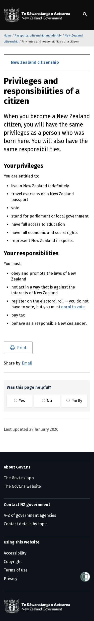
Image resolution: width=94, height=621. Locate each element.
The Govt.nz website (22, 486)
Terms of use (16, 570)
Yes (19, 400)
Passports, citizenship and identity (38, 35)
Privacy (10, 578)
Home (8, 35)
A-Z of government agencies (30, 515)
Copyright (13, 561)
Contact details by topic (25, 524)
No (47, 400)
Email (27, 363)
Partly (74, 400)
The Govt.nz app (19, 478)
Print (21, 347)
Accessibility (15, 553)
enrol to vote (73, 306)
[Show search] (85, 14)
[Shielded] (85, 577)
